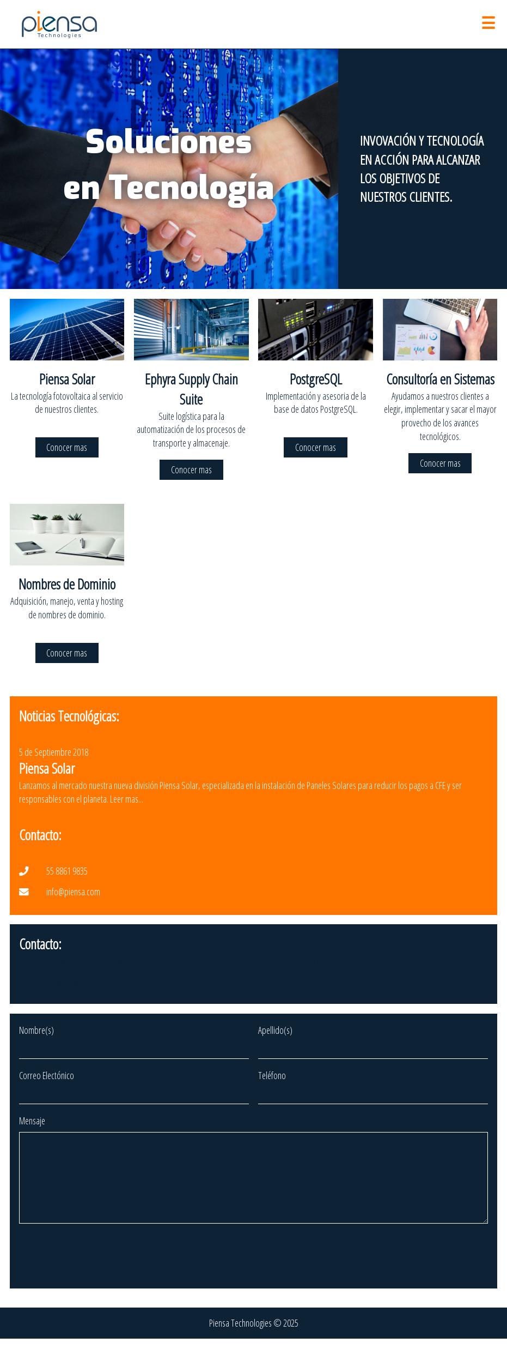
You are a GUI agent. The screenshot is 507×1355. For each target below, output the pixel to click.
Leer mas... (126, 798)
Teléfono (272, 1075)
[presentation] (102, 1273)
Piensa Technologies (240, 1339)
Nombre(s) (36, 1030)
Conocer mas (66, 447)
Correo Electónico (46, 1075)
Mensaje (32, 1120)
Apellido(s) (275, 1030)
